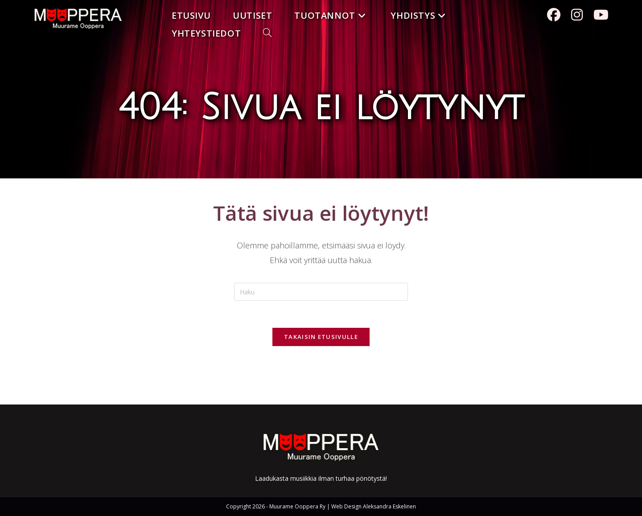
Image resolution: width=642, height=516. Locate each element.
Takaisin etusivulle (321, 337)
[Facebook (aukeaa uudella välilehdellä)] (553, 14)
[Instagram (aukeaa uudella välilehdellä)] (577, 14)
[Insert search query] (321, 292)
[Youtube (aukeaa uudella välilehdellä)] (601, 14)
